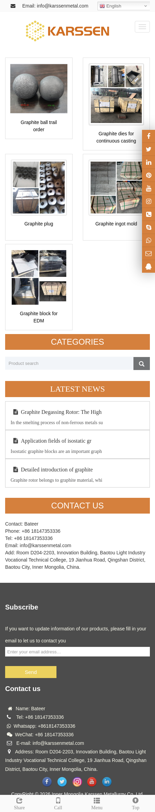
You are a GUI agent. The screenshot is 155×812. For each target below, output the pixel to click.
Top (135, 802)
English (110, 6)
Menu (97, 802)
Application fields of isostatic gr (51, 441)
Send (31, 672)
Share (19, 802)
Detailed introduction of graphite (52, 469)
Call (58, 802)
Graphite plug (38, 223)
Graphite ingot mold (116, 223)
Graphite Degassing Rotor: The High (56, 412)
